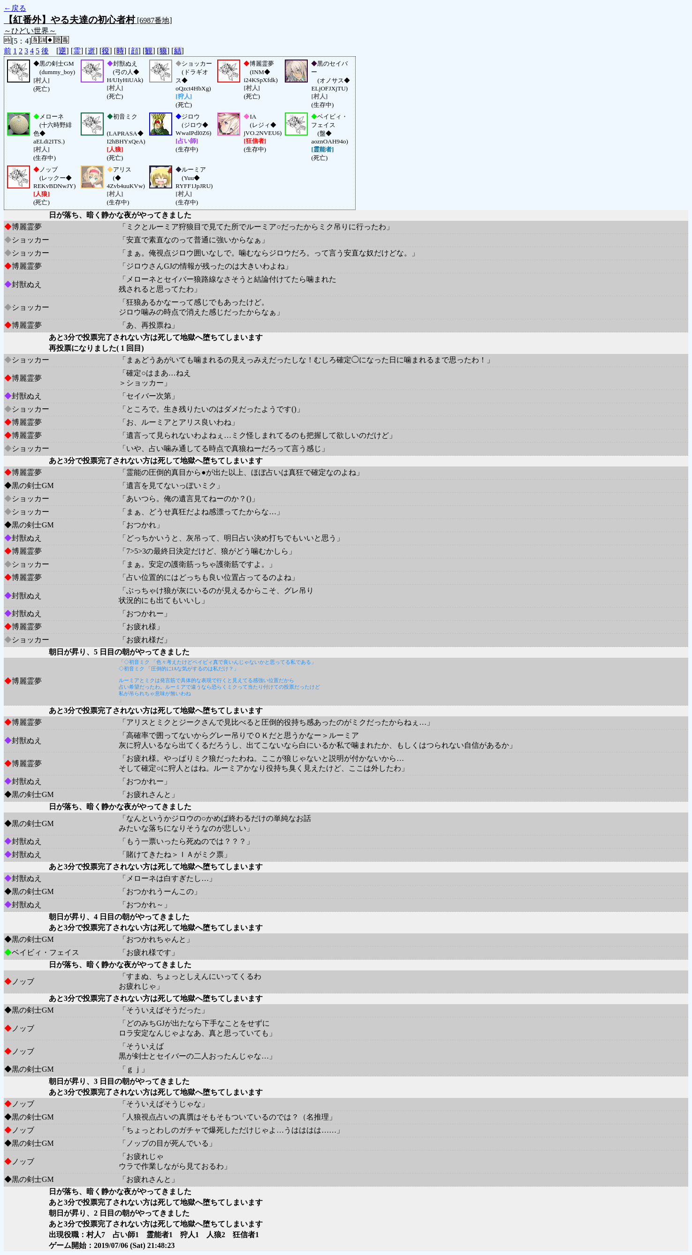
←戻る (15, 8)
